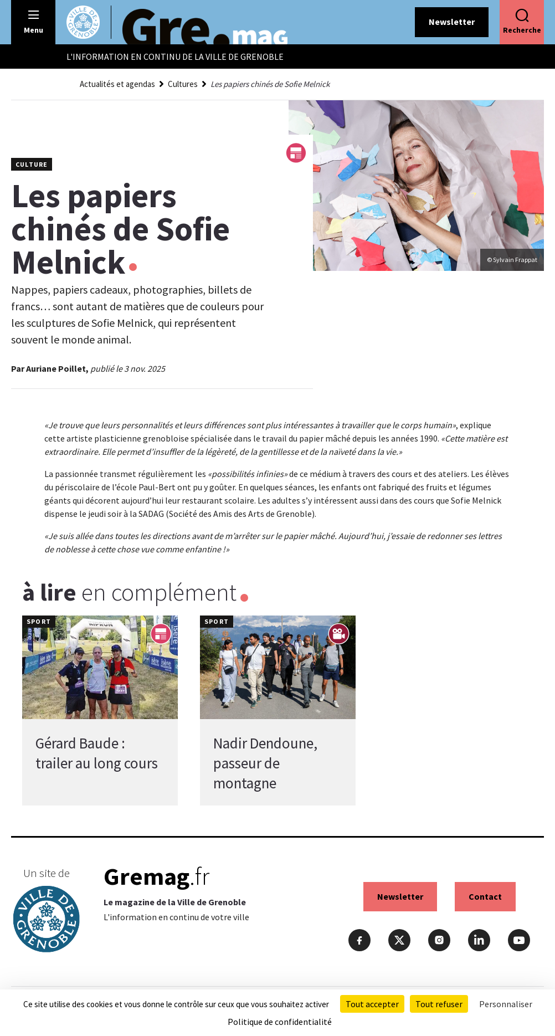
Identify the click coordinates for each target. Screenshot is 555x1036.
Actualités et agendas (117, 84)
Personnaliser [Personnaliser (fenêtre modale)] (505, 1003)
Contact (485, 896)
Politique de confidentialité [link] (280, 1021)
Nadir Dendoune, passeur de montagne (265, 763)
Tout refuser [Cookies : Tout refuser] (438, 1003)
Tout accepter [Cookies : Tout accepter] (372, 1003)
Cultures (183, 84)
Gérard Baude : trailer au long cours (96, 753)
